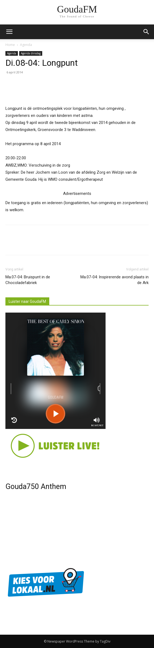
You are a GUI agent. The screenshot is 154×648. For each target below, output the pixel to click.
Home (10, 44)
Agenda (26, 44)
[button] (146, 31)
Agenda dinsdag (31, 53)
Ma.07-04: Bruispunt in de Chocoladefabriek (27, 280)
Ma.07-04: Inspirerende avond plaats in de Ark (114, 280)
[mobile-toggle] (9, 31)
